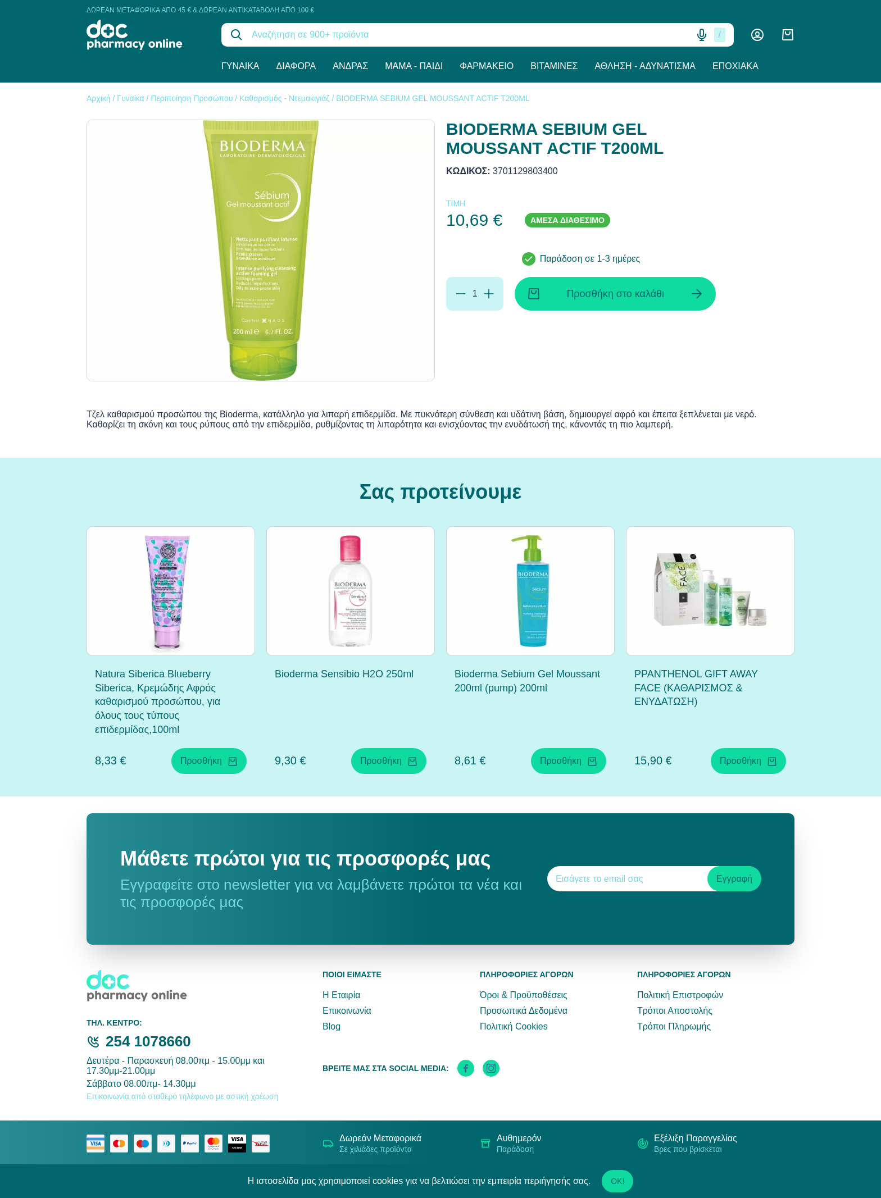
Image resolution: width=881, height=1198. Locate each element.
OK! (617, 1181)
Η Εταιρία (341, 995)
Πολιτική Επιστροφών (680, 995)
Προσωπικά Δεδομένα (523, 1010)
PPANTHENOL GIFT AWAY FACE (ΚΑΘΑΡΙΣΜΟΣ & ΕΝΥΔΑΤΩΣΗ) (696, 688)
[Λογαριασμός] (757, 35)
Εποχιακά (735, 66)
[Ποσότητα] (474, 294)
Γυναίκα (240, 66)
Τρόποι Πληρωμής (674, 1026)
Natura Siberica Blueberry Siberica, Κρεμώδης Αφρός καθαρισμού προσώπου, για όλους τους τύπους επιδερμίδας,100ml (157, 701)
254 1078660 (148, 1041)
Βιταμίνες (554, 66)
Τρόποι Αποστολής (674, 1010)
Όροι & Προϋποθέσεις (523, 995)
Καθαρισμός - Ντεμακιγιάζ (284, 98)
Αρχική (99, 98)
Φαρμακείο (487, 66)
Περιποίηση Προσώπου (192, 98)
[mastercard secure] (216, 1144)
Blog (331, 1026)
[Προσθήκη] (488, 293)
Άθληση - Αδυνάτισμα (645, 66)
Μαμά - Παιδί (414, 66)
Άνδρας (350, 66)
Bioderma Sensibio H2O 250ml (344, 674)
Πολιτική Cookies (514, 1026)
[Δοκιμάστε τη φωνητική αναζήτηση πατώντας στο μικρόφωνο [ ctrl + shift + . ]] (702, 35)
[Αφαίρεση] (460, 293)
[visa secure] (240, 1144)
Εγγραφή (734, 878)
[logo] (146, 35)
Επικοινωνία (347, 1010)
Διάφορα (296, 66)
